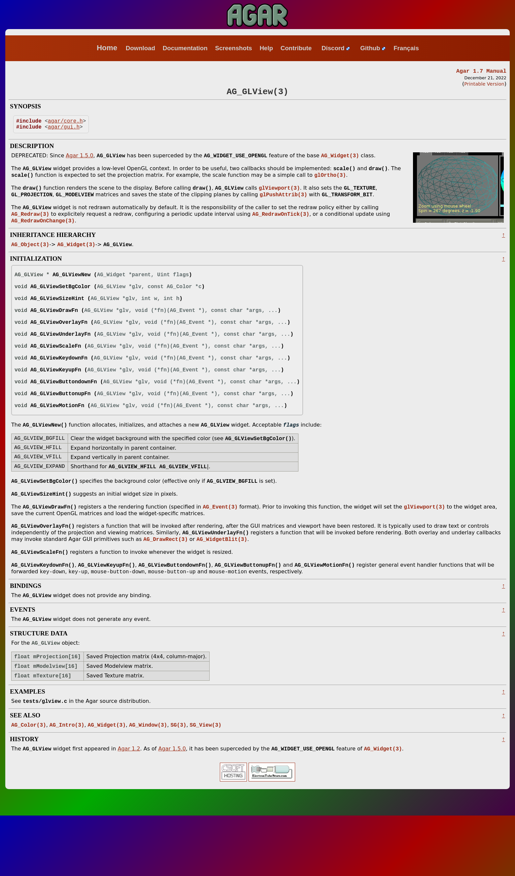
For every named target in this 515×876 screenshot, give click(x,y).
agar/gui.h (64, 132)
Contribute (296, 48)
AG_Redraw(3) (30, 224)
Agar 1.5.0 (79, 162)
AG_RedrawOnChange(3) (43, 231)
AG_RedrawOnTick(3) (280, 224)
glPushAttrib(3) (283, 203)
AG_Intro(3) (67, 784)
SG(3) (178, 784)
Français (406, 48)
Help (266, 48)
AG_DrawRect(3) (165, 591)
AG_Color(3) (28, 784)
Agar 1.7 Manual (481, 71)
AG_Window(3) (148, 784)
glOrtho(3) (330, 182)
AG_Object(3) (30, 255)
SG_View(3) (206, 784)
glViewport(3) (279, 196)
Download (140, 48)
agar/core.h (65, 125)
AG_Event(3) (220, 557)
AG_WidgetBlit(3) (221, 591)
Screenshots (233, 48)
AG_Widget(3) (340, 161)
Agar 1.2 (129, 809)
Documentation (185, 48)
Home (107, 48)
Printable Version (484, 85)
